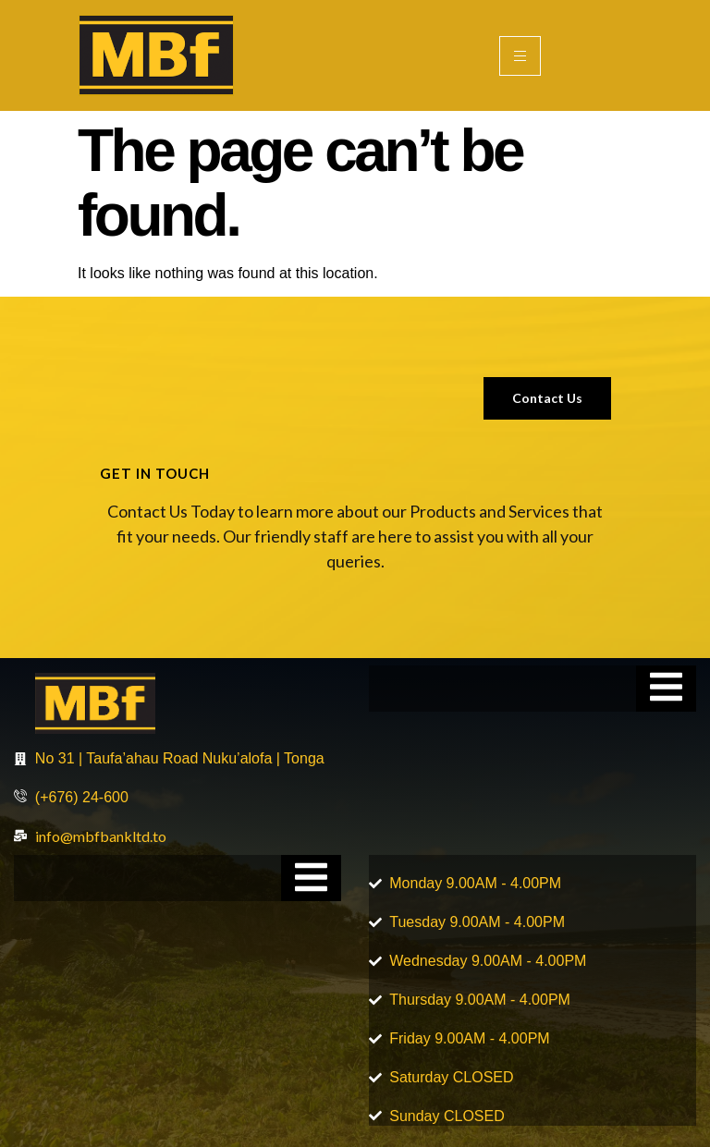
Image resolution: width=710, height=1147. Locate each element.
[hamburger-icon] (520, 56)
